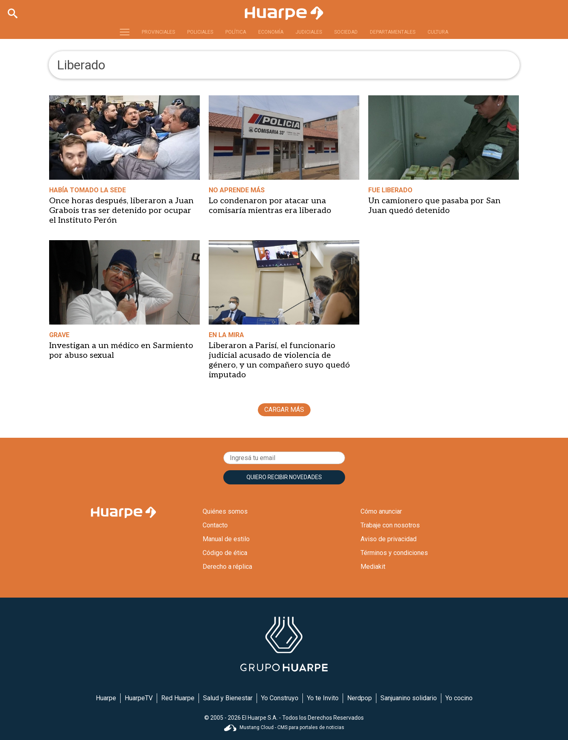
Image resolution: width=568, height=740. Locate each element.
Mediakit (373, 566)
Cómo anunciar (381, 511)
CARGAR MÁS (284, 409)
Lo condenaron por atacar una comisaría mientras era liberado (270, 205)
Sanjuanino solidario (408, 698)
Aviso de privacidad (389, 539)
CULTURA (438, 32)
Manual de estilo (226, 539)
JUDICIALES (309, 32)
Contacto (215, 525)
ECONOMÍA (270, 32)
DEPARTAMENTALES (392, 32)
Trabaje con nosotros (390, 525)
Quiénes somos (225, 511)
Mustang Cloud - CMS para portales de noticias (284, 727)
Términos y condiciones (394, 553)
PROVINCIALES (158, 32)
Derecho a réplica (227, 566)
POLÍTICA (235, 32)
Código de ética (225, 553)
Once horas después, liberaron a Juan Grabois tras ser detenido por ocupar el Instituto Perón (121, 210)
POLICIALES (200, 32)
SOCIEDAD (346, 32)
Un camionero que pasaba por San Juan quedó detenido (434, 205)
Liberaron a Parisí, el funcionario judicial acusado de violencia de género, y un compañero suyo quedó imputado (279, 360)
